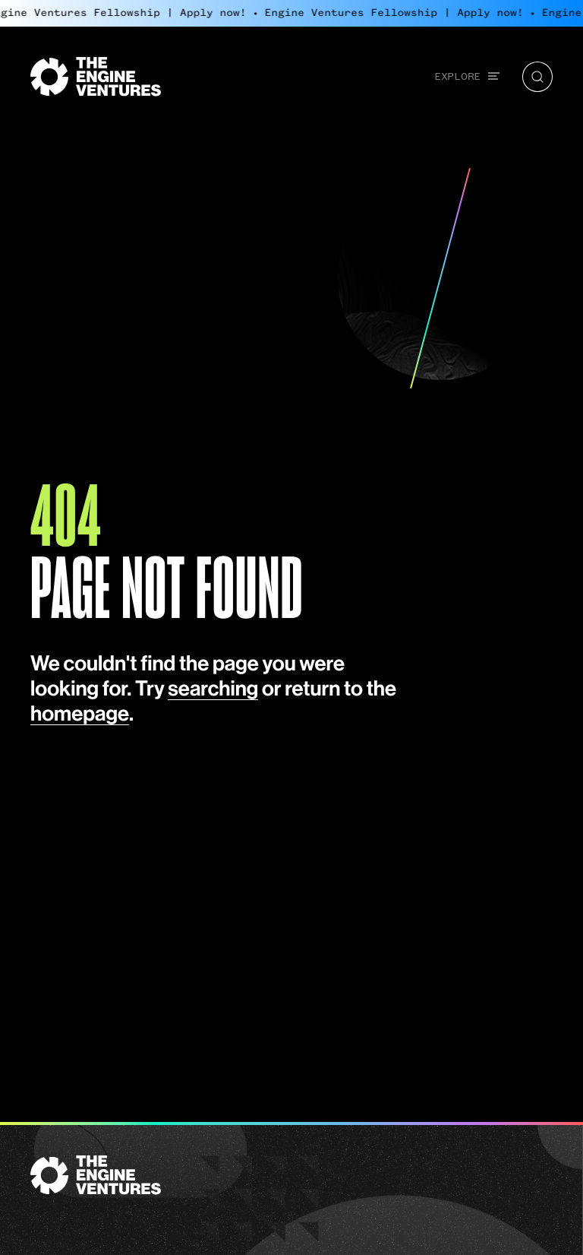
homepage (79, 715)
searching (213, 690)
